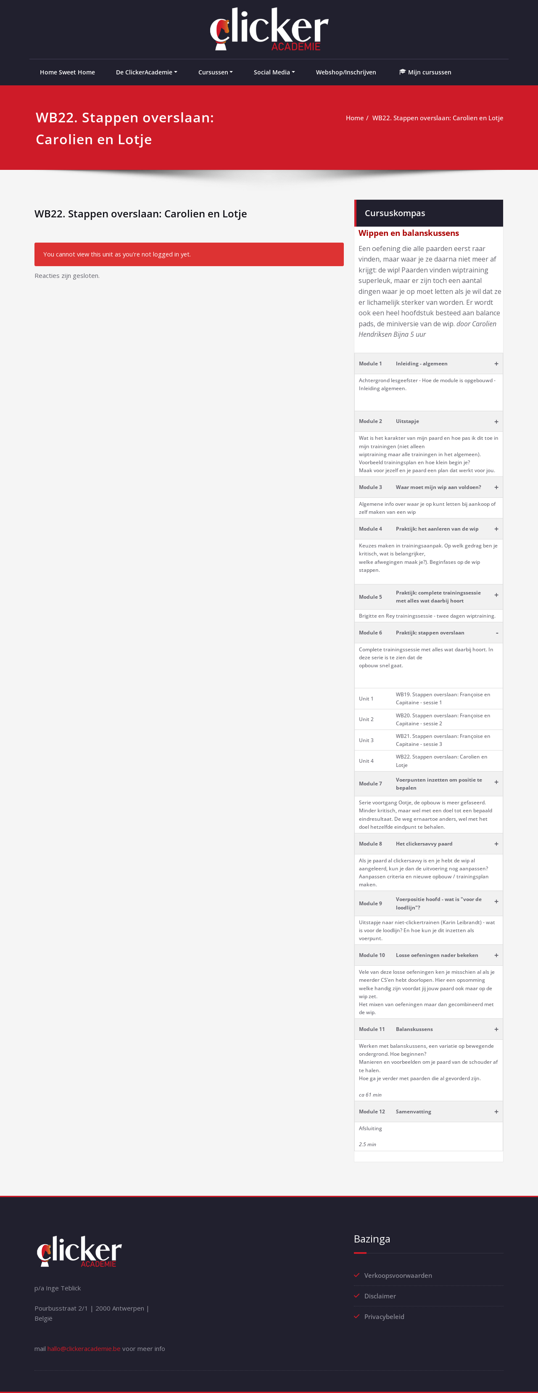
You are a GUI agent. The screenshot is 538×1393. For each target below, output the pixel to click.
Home (355, 118)
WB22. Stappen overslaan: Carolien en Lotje (438, 118)
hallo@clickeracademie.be (84, 1348)
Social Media (272, 72)
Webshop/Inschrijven (346, 72)
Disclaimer (380, 1296)
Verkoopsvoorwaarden (398, 1275)
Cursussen (213, 72)
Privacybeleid (384, 1316)
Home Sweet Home (67, 72)
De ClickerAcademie (144, 72)
